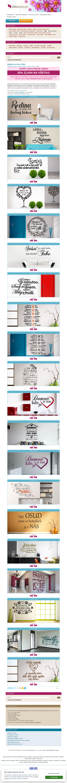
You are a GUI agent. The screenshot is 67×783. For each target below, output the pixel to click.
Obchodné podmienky (38, 756)
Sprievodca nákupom (21, 14)
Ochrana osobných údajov (51, 756)
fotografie (21, 92)
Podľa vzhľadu (22, 66)
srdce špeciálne (33, 658)
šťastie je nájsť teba (33, 244)
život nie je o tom (33, 599)
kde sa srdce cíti (33, 214)
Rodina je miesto (33, 539)
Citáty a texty (31, 66)
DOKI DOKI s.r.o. (32, 750)
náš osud (34, 510)
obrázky (16, 92)
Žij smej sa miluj (33, 273)
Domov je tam (33, 391)
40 (25, 90)
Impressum (39, 758)
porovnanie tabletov (43, 762)
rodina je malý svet (33, 96)
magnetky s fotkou (14, 760)
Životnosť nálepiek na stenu (20, 756)
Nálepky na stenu (12, 66)
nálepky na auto (5, 760)
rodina (33, 332)
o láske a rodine (33, 126)
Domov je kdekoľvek (33, 421)
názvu (28, 94)
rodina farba (33, 303)
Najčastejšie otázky (45, 14)
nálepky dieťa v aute (25, 760)
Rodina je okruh (33, 362)
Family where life (33, 628)
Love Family (33, 569)
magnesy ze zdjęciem (54, 760)
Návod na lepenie (7, 756)
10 (21, 90)
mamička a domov (33, 480)
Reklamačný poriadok (30, 758)
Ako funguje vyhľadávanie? (14, 59)
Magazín (30, 756)
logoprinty (45, 760)
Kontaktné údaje (11, 16)
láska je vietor (33, 185)
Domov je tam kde (33, 451)
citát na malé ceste (33, 155)
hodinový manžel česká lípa (30, 762)
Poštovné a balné (33, 14)
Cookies (61, 756)
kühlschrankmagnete (36, 760)
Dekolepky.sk (10, 14)
